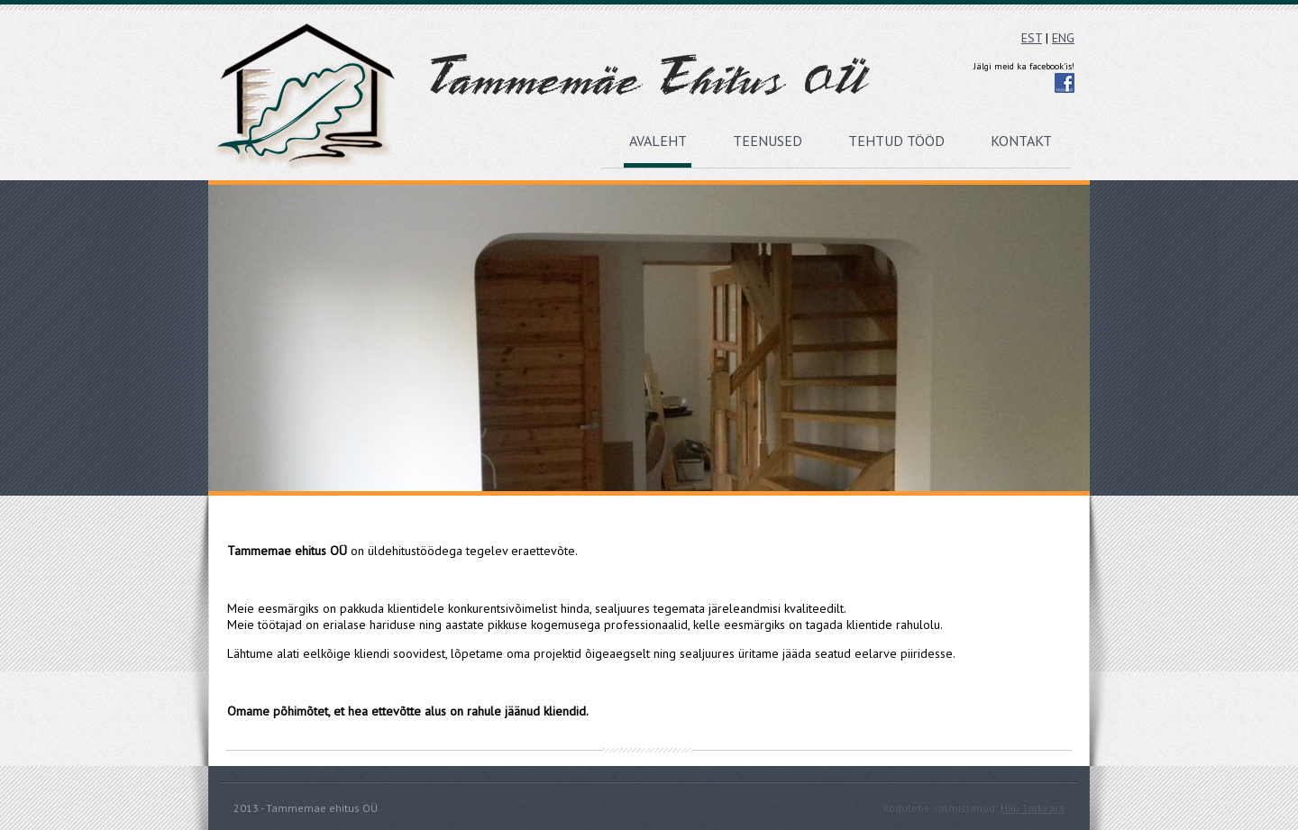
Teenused (767, 141)
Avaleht (658, 141)
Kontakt (1021, 141)
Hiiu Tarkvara (1033, 808)
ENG (1063, 38)
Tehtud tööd (896, 141)
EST (1031, 38)
